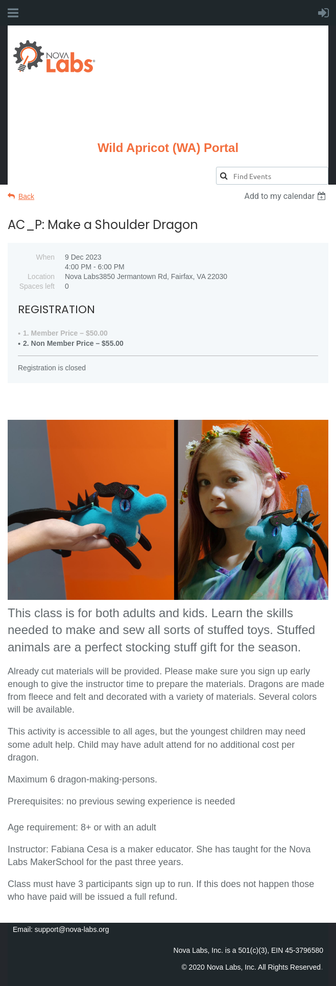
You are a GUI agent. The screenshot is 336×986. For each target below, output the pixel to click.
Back (26, 196)
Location (41, 276)
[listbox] (286, 196)
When (45, 257)
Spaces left (37, 286)
